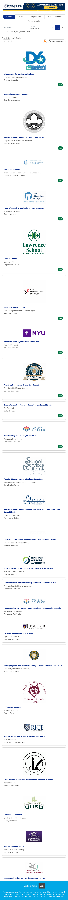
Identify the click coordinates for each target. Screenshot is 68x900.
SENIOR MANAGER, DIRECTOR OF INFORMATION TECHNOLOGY (29, 568)
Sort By (6, 41)
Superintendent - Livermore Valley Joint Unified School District (30, 582)
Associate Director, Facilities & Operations (21, 341)
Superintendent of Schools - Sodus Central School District (28, 405)
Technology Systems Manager (16, 94)
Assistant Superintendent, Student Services (22, 436)
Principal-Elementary (13, 814)
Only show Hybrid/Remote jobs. (18, 31)
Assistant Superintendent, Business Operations (23, 479)
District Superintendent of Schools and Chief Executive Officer (30, 539)
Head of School (10, 258)
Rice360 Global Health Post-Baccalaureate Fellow (24, 736)
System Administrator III (14, 846)
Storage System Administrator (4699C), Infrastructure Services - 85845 (33, 665)
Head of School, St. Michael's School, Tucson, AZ (24, 208)
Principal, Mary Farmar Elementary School (21, 385)
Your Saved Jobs (34, 21)
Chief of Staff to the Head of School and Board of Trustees (28, 779)
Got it (42, 886)
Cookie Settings (30, 886)
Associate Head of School (14, 307)
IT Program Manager (12, 707)
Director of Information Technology (19, 74)
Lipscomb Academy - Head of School (19, 633)
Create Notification (56, 41)
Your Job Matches (55, 17)
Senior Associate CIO (12, 169)
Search (9, 17)
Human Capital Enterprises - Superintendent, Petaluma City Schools (32, 608)
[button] (62, 27)
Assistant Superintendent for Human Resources (24, 137)
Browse (21, 17)
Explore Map (36, 17)
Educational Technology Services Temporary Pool (25, 878)
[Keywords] (16, 27)
